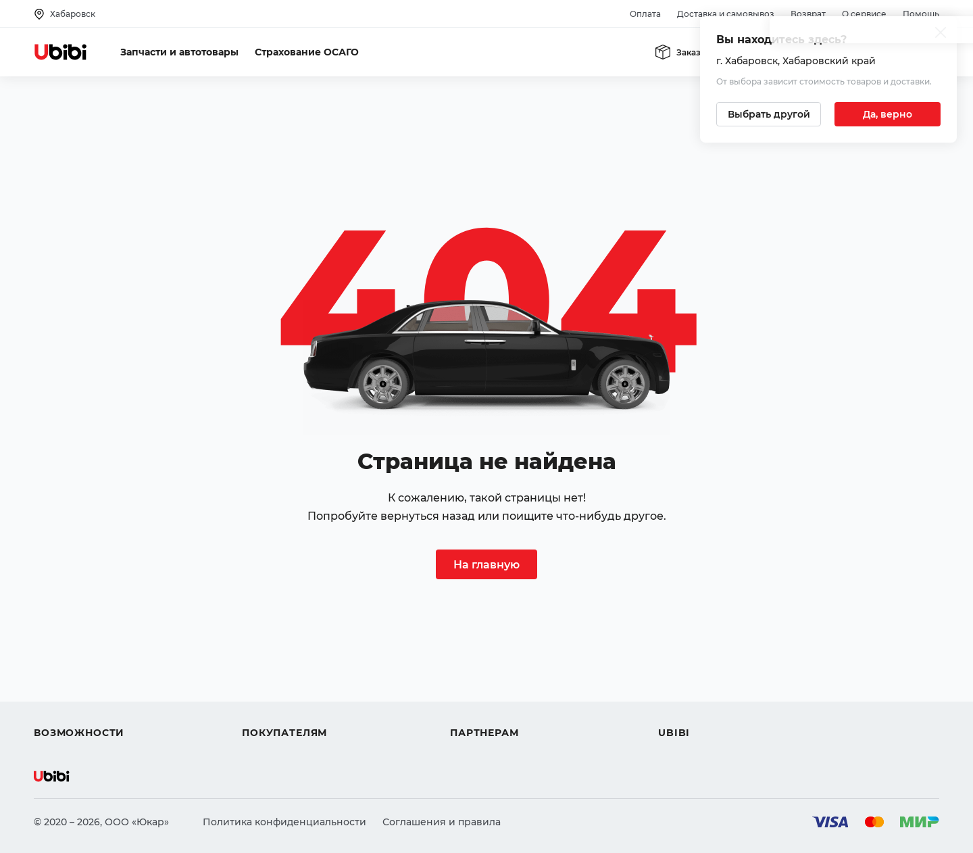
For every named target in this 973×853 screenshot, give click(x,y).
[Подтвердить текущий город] (887, 114)
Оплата (645, 14)
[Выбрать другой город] (768, 114)
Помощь (921, 14)
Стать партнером (493, 715)
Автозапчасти (68, 642)
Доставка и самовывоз (725, 14)
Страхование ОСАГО (307, 52)
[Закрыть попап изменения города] (940, 34)
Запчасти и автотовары (179, 52)
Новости (679, 691)
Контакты (681, 666)
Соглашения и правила (441, 822)
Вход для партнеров (501, 691)
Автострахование (78, 666)
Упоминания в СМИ (708, 715)
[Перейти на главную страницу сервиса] (61, 52)
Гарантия (265, 715)
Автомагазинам (489, 666)
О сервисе (864, 14)
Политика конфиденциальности (284, 822)
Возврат (808, 14)
